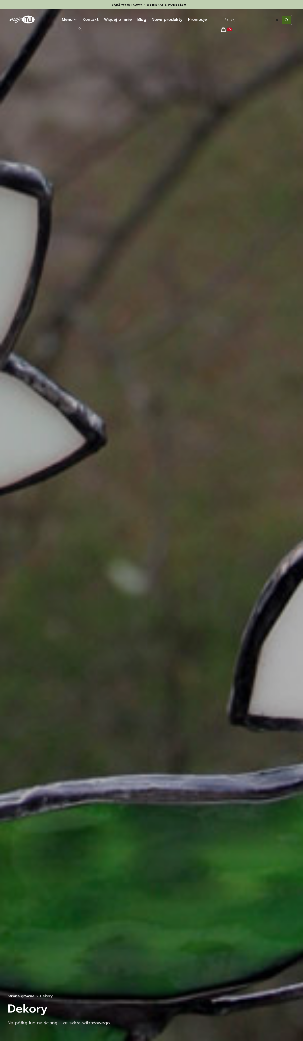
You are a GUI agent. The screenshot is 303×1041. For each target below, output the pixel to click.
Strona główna (21, 996)
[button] (286, 20)
